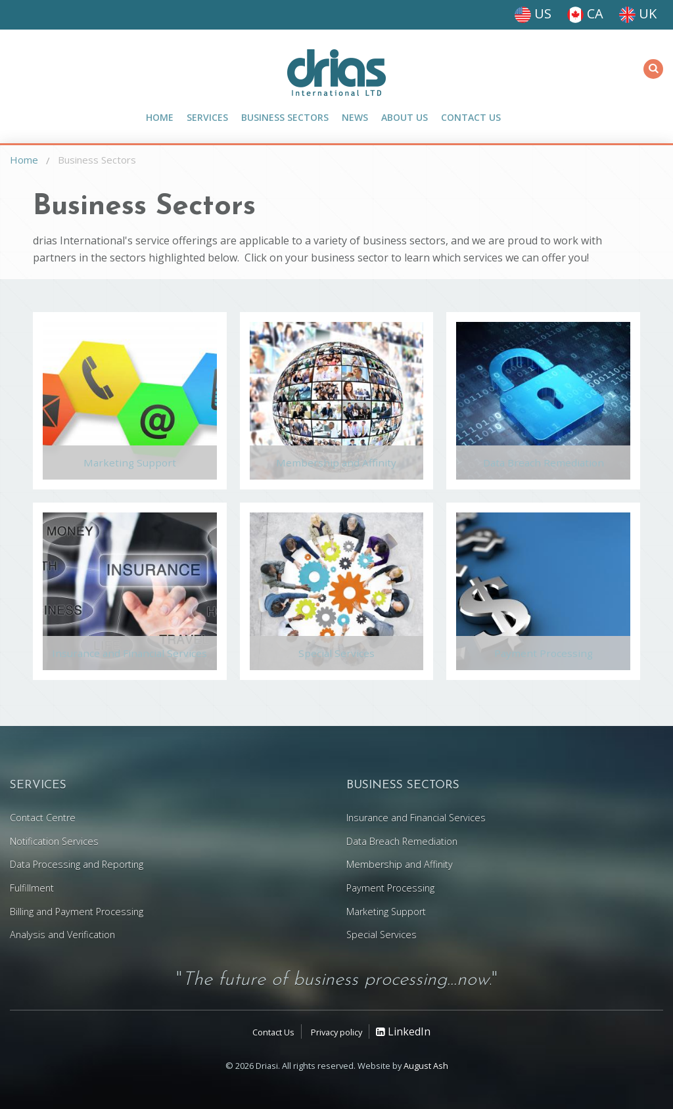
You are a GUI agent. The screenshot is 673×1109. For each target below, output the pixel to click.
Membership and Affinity (336, 465)
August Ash (426, 1066)
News (355, 117)
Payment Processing (543, 656)
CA (585, 13)
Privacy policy (336, 1032)
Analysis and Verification (62, 934)
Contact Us (471, 117)
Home (160, 117)
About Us (404, 117)
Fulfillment (32, 888)
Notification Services (54, 841)
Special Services (336, 656)
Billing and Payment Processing (76, 911)
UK (638, 13)
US (533, 13)
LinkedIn (403, 1031)
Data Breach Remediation (543, 465)
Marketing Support (129, 465)
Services (207, 117)
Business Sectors (285, 117)
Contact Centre (43, 817)
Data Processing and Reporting (76, 864)
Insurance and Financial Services (129, 656)
